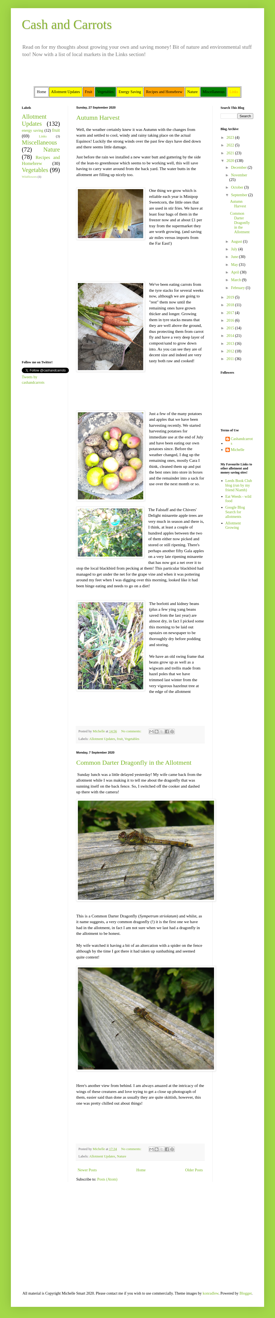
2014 (231, 336)
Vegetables (131, 739)
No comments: (131, 731)
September (239, 195)
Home (141, 1170)
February (238, 288)
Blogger (246, 1293)
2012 (231, 351)
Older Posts (194, 1170)
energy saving (32, 130)
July (234, 249)
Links (43, 136)
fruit (120, 739)
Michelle (238, 450)
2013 (231, 344)
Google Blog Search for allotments (235, 512)
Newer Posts (87, 1170)
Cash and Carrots (67, 24)
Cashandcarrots (242, 441)
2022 (231, 145)
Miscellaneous (39, 142)
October (237, 187)
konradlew (210, 1293)
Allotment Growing (233, 525)
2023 (231, 138)
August (237, 241)
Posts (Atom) (107, 1179)
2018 (231, 305)
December (239, 167)
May (235, 265)
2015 (231, 328)
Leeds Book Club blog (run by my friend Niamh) (238, 485)
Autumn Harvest (98, 117)
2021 (231, 153)
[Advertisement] (38, 269)
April (235, 272)
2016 (231, 320)
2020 (231, 161)
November (239, 175)
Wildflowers (29, 176)
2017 (231, 313)
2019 (231, 297)
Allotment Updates (102, 739)
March (236, 280)
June (235, 257)
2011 (231, 359)
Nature (121, 1156)
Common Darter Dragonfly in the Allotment (133, 762)
